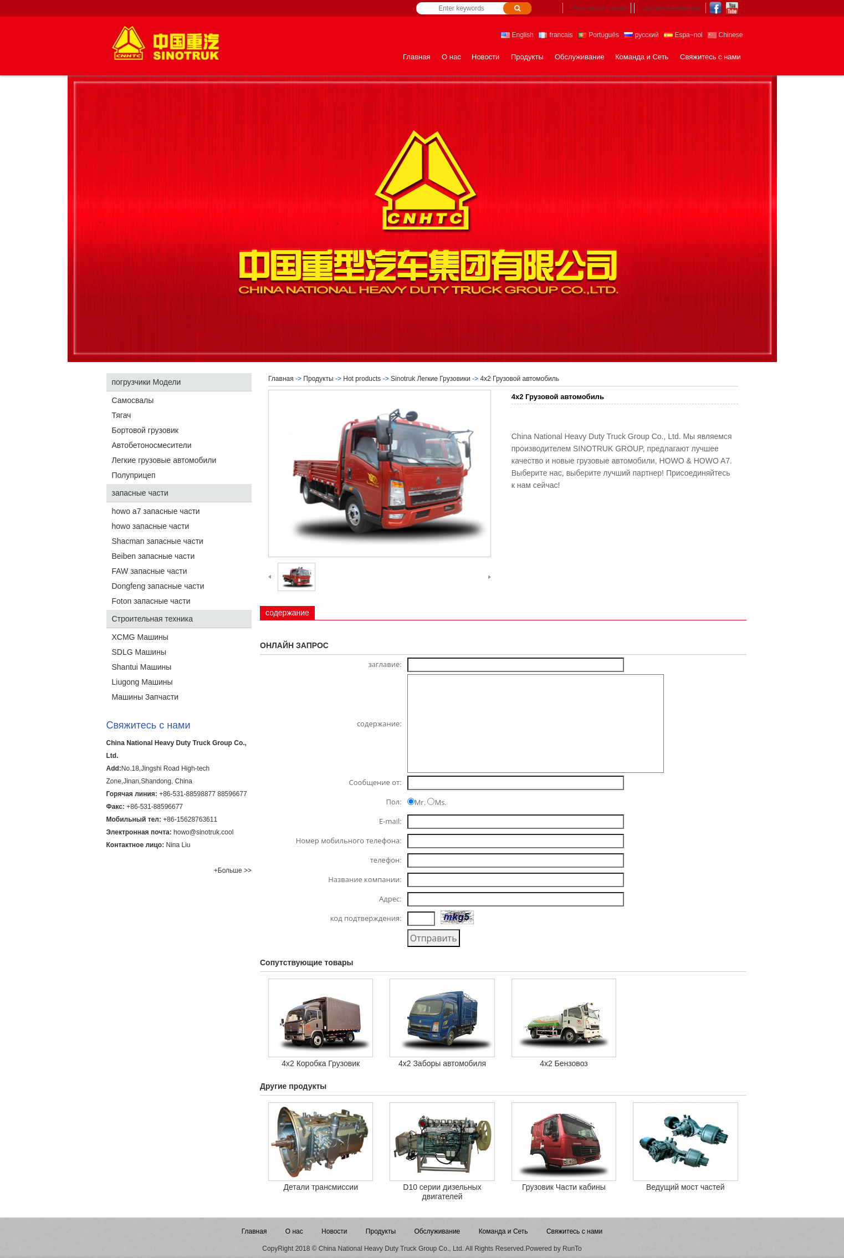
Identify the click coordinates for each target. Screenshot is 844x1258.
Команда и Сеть (641, 57)
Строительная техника (152, 618)
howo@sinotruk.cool (203, 832)
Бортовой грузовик (145, 430)
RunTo (572, 1248)
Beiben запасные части (153, 556)
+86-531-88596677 (154, 807)
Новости (485, 57)
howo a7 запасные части (156, 511)
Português (598, 35)
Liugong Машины (142, 682)
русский (641, 35)
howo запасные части (151, 526)
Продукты (527, 57)
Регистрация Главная (599, 8)
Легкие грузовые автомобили (164, 460)
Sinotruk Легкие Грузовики (430, 379)
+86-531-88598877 (187, 794)
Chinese (725, 35)
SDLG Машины (139, 652)
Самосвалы (133, 400)
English (517, 35)
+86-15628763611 (190, 819)
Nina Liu (178, 845)
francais (555, 35)
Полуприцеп (134, 475)
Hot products (362, 379)
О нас (451, 57)
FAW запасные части (149, 571)
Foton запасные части (151, 601)
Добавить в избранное (673, 8)
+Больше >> (233, 870)
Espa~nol (683, 35)
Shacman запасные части (157, 541)
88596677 (232, 794)
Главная (416, 57)
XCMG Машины (140, 637)
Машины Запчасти (145, 696)
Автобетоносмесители (152, 445)
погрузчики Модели (146, 382)
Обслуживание (580, 57)
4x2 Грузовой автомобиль (519, 379)
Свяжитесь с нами (710, 57)
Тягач (121, 415)
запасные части (140, 492)
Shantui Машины (142, 667)
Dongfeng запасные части (158, 586)
